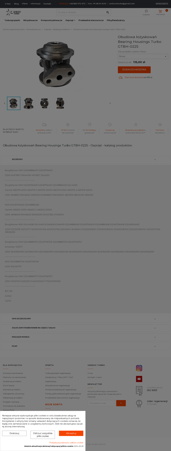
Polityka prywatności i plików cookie (66, 442)
